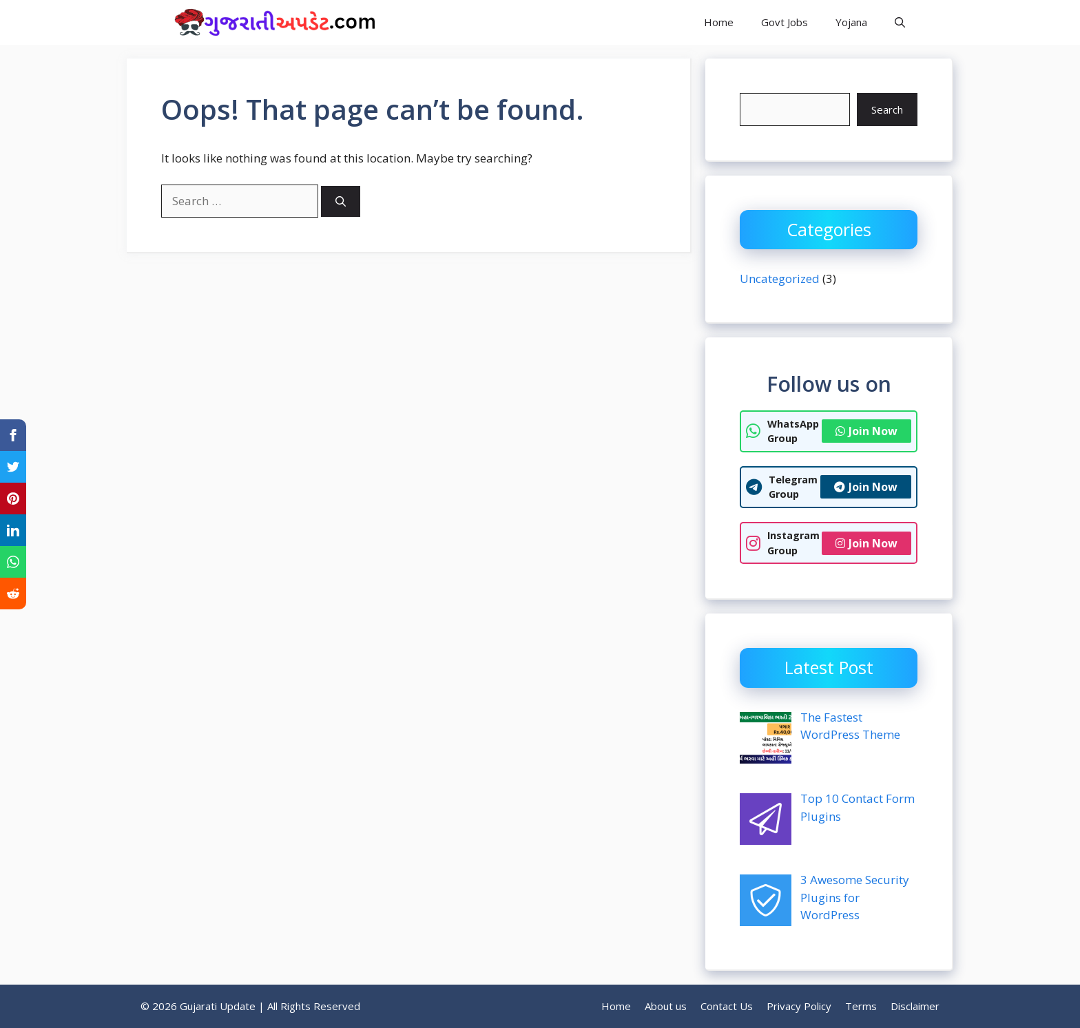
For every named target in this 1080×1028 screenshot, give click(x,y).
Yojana (851, 22)
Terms (861, 1006)
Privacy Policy (799, 1006)
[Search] (340, 201)
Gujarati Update (458, 22)
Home (719, 22)
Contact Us (726, 1006)
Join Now (866, 431)
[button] (900, 22)
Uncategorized (780, 278)
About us (666, 1006)
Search (887, 109)
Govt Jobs (784, 22)
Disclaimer (915, 1006)
